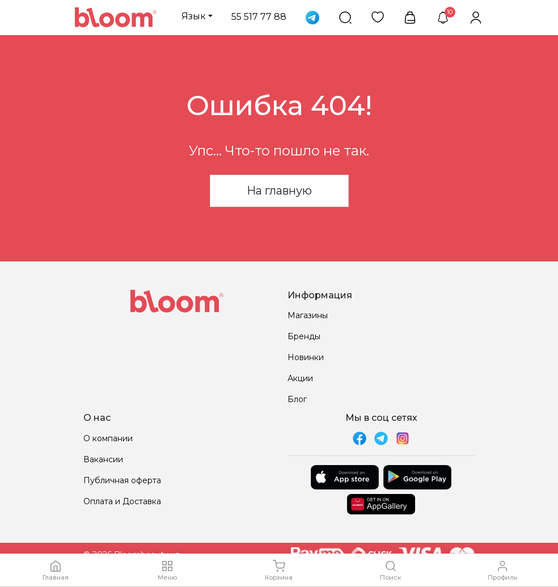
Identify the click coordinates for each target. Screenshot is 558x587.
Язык (193, 16)
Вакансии (103, 459)
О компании (108, 438)
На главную (279, 190)
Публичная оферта (122, 480)
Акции (300, 378)
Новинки (306, 357)
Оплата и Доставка (122, 501)
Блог (297, 399)
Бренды (304, 336)
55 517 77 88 (258, 16)
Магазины (308, 315)
